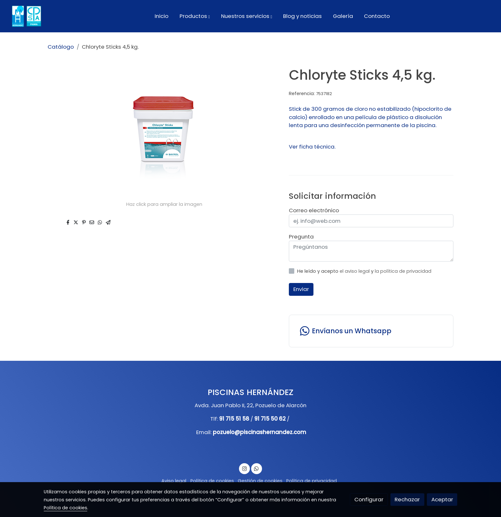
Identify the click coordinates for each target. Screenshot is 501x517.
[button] (194, 16)
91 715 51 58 (234, 419)
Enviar (301, 289)
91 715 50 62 (270, 419)
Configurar (368, 499)
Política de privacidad (311, 481)
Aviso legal (173, 481)
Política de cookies (212, 481)
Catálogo (61, 47)
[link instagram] (244, 468)
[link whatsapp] (371, 331)
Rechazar (407, 499)
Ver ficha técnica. (312, 146)
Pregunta (301, 236)
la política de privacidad (403, 271)
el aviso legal (355, 271)
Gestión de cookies (260, 481)
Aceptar (442, 499)
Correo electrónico (314, 210)
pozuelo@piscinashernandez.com (259, 432)
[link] (26, 16)
